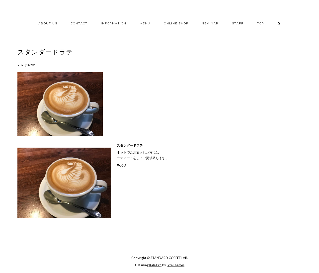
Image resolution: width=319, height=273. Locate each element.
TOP (260, 23)
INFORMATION (113, 23)
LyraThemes (175, 265)
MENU (145, 23)
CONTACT (79, 23)
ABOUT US (47, 23)
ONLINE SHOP (176, 23)
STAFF (237, 23)
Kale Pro (155, 265)
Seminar (210, 23)
